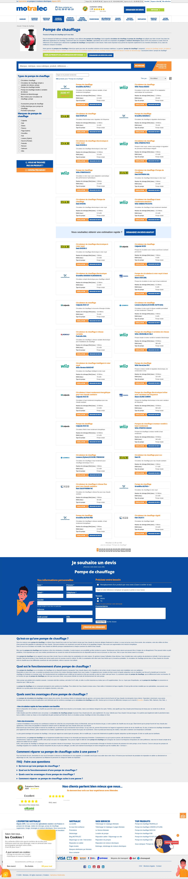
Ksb (22, 135)
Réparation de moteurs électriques (107, 842)
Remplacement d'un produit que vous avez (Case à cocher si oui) (124, 584)
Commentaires (102, 606)
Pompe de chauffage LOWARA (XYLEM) (148, 826)
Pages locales (74, 845)
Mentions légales (149, 865)
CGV (140, 865)
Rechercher (141, 65)
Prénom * (70, 584)
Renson (23, 145)
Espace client (156, 1)
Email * (40, 592)
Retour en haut (182, 815)
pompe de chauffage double (83, 50)
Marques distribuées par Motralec (80, 848)
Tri (99, 600)
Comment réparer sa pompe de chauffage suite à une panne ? (51, 777)
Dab (22, 122)
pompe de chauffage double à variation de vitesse (108, 50)
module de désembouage (132, 50)
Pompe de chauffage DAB (143, 839)
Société (146, 1)
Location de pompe (102, 832)
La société (72, 823)
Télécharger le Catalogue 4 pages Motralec (110, 826)
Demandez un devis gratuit (140, 231)
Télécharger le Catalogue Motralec (107, 823)
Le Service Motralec (102, 829)
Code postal (42, 616)
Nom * (39, 584)
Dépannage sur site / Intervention (80, 839)
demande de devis (135, 9)
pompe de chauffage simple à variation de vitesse (58, 50)
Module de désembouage (29, 93)
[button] (22, 19)
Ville (68, 616)
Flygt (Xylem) (25, 130)
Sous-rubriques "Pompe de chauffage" (148, 843)
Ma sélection (166, 1)
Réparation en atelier (76, 842)
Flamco (23, 127)
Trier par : (144, 77)
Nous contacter (74, 852)
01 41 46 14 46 (118, 1)
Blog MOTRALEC (75, 836)
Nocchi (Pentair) (26, 140)
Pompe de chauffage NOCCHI (145, 829)
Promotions (73, 829)
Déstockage (157, 9)
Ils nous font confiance (76, 826)
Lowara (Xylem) (26, 137)
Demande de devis (95, 104)
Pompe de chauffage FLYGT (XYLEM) (148, 836)
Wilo (22, 150)
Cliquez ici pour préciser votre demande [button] (109, 603)
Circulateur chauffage (28, 79)
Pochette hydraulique (28, 110)
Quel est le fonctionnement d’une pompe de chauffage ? (48, 769)
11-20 (131, 549)
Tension (99, 595)
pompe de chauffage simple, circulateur (158, 48)
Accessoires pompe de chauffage (32, 103)
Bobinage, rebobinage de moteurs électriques (111, 845)
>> (141, 549)
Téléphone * (71, 592)
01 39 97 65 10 (97, 1)
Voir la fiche (82, 104)
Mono (101, 598)
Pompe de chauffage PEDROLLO (146, 823)
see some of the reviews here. (29, 804)
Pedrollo (24, 142)
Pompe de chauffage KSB (143, 832)
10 (125, 549)
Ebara (23, 125)
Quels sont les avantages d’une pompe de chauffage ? (47, 773)
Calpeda (24, 120)
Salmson (24, 148)
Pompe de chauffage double (30, 86)
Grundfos (24, 132)
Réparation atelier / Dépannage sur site (109, 836)
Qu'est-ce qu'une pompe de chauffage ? (39, 765)
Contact (158, 865)
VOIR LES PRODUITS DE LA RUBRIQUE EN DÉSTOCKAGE (63, 55)
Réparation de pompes (103, 839)
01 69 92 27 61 (138, 1)
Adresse (40, 609)
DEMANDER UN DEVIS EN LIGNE (96, 55)
